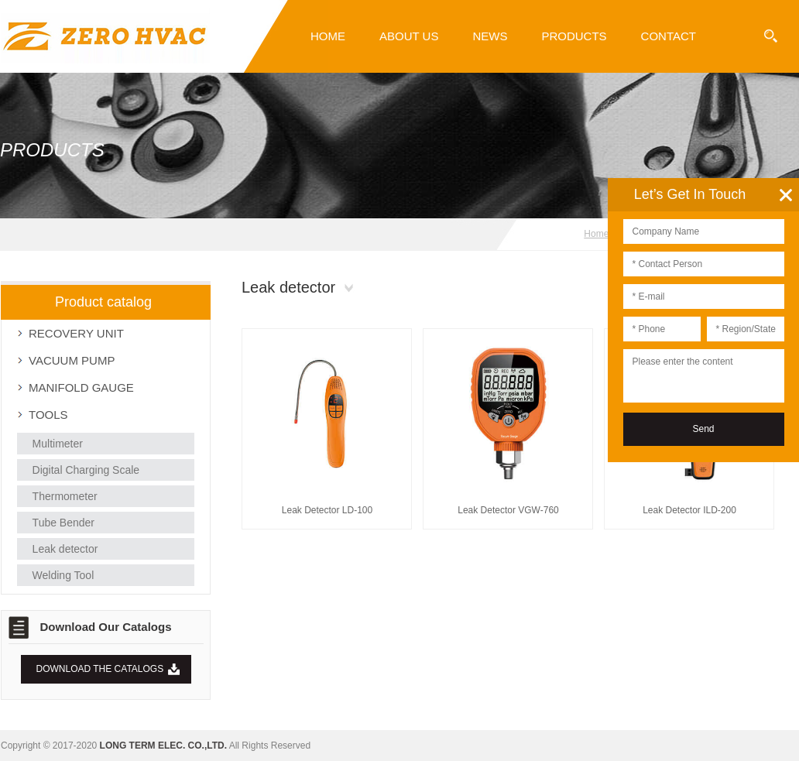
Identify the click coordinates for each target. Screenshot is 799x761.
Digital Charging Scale (86, 470)
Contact (668, 36)
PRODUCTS (573, 36)
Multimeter (58, 443)
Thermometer (65, 496)
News (489, 36)
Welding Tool (63, 575)
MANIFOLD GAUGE (81, 387)
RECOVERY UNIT (76, 333)
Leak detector (65, 549)
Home (327, 36)
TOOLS (48, 414)
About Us (408, 36)
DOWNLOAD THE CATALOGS (100, 668)
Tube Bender (63, 522)
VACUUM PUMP (72, 360)
